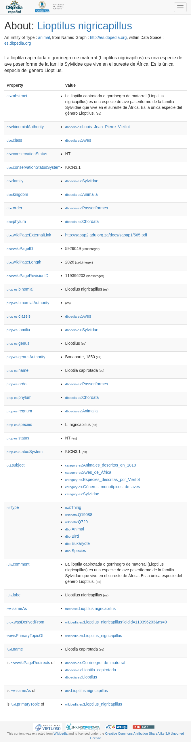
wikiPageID (20, 248)
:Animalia (81, 194)
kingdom (17, 194)
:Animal (74, 529)
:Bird (72, 536)
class (14, 140)
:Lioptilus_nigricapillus (93, 635)
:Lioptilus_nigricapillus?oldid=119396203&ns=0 (116, 622)
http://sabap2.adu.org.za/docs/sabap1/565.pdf (106, 235)
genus (18, 343)
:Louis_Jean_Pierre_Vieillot (97, 126)
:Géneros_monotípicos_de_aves (102, 486)
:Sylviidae (81, 181)
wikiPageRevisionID (28, 275)
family (15, 181)
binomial (20, 289)
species (19, 424)
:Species (75, 550)
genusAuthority (26, 357)
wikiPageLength (24, 262)
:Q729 (76, 522)
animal (44, 37)
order (14, 208)
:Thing (73, 507)
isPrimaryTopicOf (25, 635)
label (14, 595)
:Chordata (82, 221)
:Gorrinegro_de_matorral (95, 662)
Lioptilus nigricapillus (84, 26)
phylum (16, 221)
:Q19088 (78, 514)
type (13, 507)
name (17, 370)
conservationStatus (27, 153)
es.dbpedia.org (17, 43)
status (18, 438)
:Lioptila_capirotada (90, 670)
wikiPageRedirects (30, 662)
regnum (19, 411)
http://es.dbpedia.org (108, 37)
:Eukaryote (77, 543)
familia (18, 329)
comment (18, 564)
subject (15, 465)
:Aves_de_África (88, 472)
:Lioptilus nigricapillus (90, 608)
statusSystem (25, 451)
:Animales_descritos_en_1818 (100, 465)
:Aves (78, 140)
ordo (16, 384)
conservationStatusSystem (34, 167)
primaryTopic (25, 704)
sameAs (17, 608)
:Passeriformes (86, 208)
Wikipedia (61, 733)
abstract (17, 96)
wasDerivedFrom (25, 622)
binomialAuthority (25, 126)
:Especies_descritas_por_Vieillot (102, 479)
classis (18, 316)
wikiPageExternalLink (29, 235)
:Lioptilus (81, 677)
